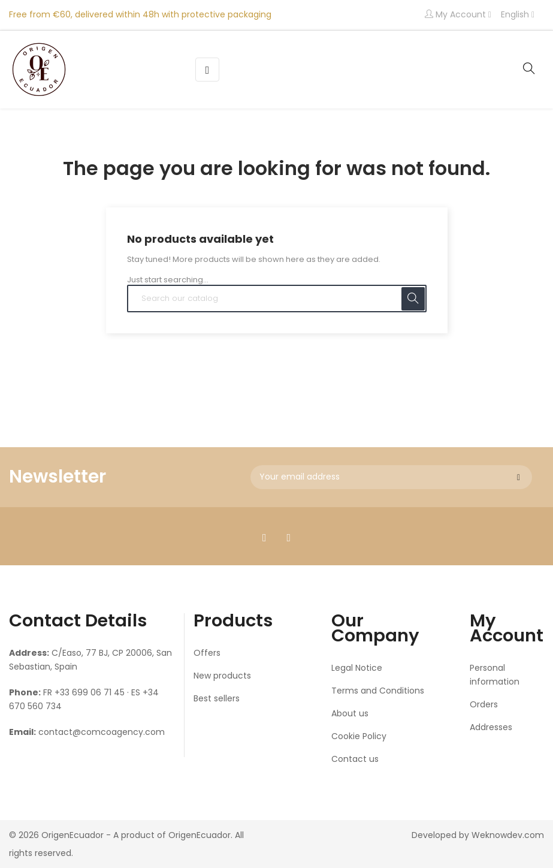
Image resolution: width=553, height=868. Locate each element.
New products (222, 676)
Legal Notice (356, 668)
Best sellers (217, 698)
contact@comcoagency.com (101, 732)
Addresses (491, 727)
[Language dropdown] (517, 15)
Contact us (355, 759)
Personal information (494, 675)
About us (349, 713)
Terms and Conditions (377, 691)
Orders (484, 704)
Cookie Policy (358, 736)
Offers (207, 653)
